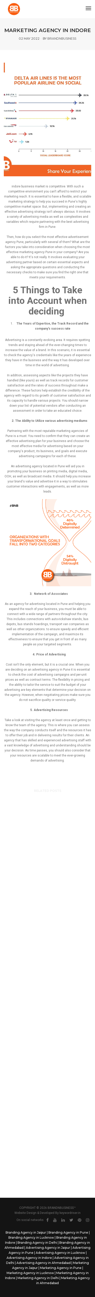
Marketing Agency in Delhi (38, 1278)
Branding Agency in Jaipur (26, 1232)
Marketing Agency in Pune (61, 1268)
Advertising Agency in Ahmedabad (43, 1263)
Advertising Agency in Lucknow (60, 1253)
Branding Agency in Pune (68, 1232)
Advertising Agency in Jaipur (48, 1248)
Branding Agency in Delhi (37, 1242)
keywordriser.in (70, 1213)
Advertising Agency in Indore (29, 1258)
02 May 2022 (29, 38)
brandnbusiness (61, 38)
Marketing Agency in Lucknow (30, 1273)
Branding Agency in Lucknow (31, 1237)
